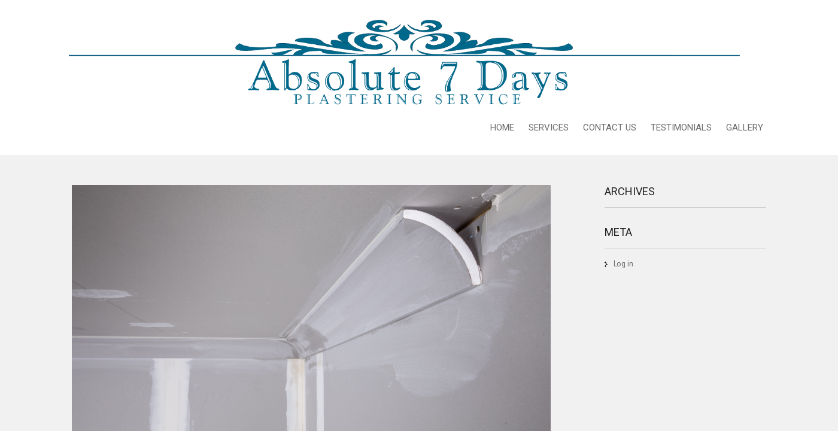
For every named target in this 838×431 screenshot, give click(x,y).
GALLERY (744, 127)
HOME (502, 127)
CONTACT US (609, 127)
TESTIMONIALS (681, 127)
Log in (623, 264)
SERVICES (549, 127)
